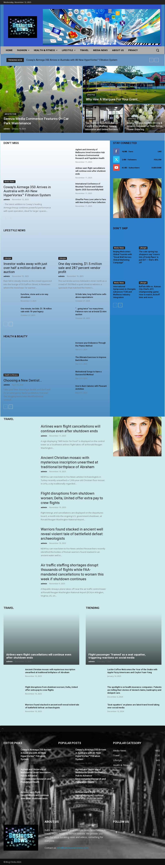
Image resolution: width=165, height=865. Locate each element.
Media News (10, 181)
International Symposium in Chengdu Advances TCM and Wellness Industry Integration (124, 292)
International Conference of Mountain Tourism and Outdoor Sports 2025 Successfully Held (89, 187)
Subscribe (156, 167)
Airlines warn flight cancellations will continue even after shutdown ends (90, 171)
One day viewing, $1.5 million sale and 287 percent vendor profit (80, 268)
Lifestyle (91, 95)
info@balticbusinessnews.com (72, 847)
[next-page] (11, 218)
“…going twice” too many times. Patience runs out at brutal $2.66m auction (91, 312)
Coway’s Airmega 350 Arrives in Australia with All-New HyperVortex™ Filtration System (71, 59)
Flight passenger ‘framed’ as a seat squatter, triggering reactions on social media (117, 656)
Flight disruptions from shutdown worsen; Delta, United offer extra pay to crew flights (72, 498)
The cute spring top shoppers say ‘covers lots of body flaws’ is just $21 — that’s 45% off (149, 257)
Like (159, 151)
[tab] (82, 729)
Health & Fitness (11, 375)
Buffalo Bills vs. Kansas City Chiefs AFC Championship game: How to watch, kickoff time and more (150, 292)
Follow (157, 159)
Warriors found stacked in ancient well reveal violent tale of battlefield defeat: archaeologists (72, 533)
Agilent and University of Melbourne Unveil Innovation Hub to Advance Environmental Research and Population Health (36, 775)
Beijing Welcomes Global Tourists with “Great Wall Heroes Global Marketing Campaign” (122, 257)
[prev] (151, 60)
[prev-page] (6, 218)
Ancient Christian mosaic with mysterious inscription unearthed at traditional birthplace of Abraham (69, 462)
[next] (157, 60)
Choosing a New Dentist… (23, 380)
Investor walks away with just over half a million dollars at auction (25, 268)
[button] (157, 50)
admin (7, 199)
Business (90, 119)
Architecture (10, 114)
